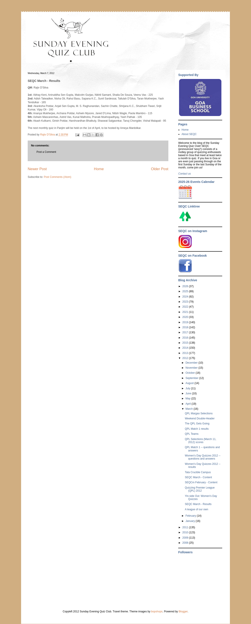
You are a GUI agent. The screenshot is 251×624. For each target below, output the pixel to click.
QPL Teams (191, 433)
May (188, 398)
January (191, 521)
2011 (185, 527)
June (189, 393)
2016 (185, 337)
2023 (185, 301)
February (191, 515)
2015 (185, 342)
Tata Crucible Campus (198, 472)
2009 (185, 537)
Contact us (184, 173)
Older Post (159, 169)
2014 (185, 347)
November (192, 367)
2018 (185, 327)
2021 (185, 312)
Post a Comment (46, 151)
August (190, 383)
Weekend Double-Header (200, 418)
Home (99, 169)
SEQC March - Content (198, 477)
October (191, 372)
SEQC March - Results (198, 504)
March (190, 408)
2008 (185, 542)
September (192, 378)
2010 (185, 532)
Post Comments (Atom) (57, 177)
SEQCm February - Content (201, 482)
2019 (185, 322)
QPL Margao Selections (199, 413)
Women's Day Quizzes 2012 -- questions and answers (202, 457)
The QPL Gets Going (197, 423)
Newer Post (37, 169)
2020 (185, 317)
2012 (185, 358)
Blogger (183, 611)
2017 (185, 332)
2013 (185, 353)
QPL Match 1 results (197, 428)
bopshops (156, 611)
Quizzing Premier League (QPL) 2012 (200, 489)
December (192, 362)
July (188, 388)
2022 (185, 306)
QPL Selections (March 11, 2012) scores (200, 441)
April (188, 403)
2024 (185, 296)
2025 (185, 291)
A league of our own (196, 509)
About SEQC (189, 134)
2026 (185, 286)
